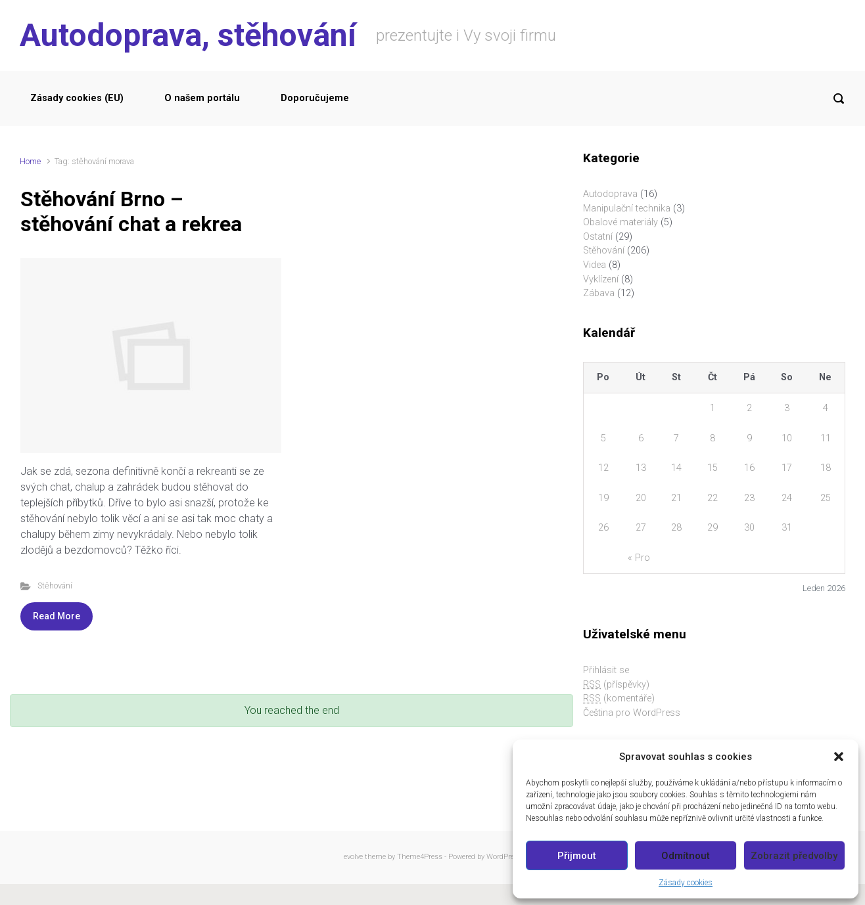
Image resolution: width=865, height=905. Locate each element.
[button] (838, 756)
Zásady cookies (686, 882)
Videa (594, 265)
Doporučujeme (315, 98)
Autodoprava (610, 194)
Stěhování (54, 585)
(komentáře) (619, 698)
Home (30, 161)
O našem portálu (202, 98)
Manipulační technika (626, 208)
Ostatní (598, 236)
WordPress (504, 856)
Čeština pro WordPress (631, 712)
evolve (353, 856)
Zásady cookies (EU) (77, 98)
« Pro (639, 557)
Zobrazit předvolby (794, 856)
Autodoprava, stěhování (188, 35)
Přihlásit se (606, 670)
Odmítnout (685, 856)
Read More (56, 616)
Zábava (599, 293)
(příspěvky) (616, 684)
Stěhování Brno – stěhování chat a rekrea (131, 211)
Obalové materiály (620, 222)
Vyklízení (601, 279)
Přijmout (576, 856)
